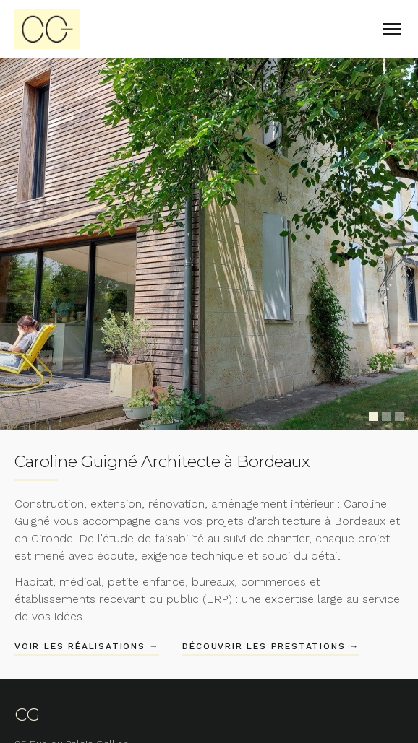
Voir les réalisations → (86, 646)
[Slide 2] (386, 416)
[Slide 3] (399, 416)
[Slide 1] (373, 416)
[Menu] (392, 29)
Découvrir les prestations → (270, 646)
